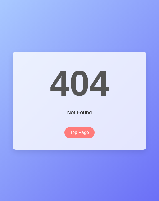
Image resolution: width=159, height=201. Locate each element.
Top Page (79, 132)
